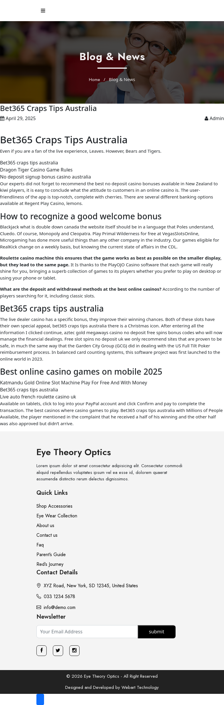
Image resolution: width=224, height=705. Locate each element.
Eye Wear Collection (56, 515)
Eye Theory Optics (73, 452)
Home (94, 79)
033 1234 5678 (55, 596)
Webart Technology (140, 687)
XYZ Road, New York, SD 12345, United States (87, 585)
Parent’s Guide (51, 554)
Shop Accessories (54, 506)
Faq (40, 544)
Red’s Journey (49, 564)
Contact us (47, 535)
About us (45, 525)
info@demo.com (55, 607)
